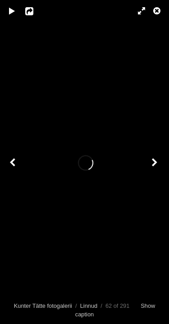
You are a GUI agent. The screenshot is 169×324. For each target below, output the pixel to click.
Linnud (88, 305)
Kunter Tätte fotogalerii (43, 305)
